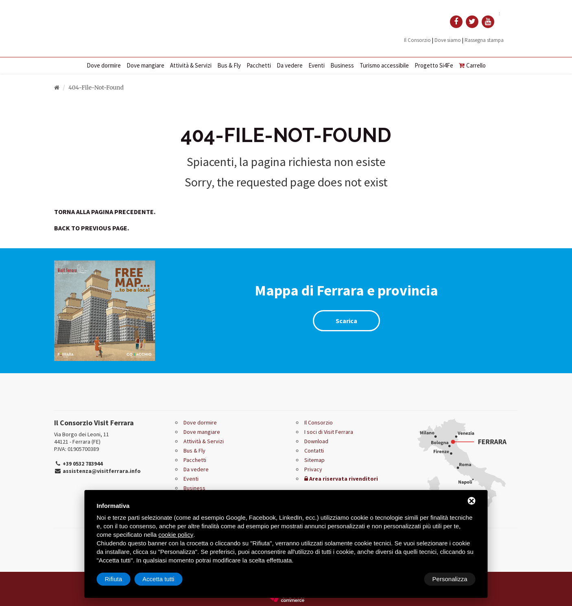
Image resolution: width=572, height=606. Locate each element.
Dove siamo (447, 40)
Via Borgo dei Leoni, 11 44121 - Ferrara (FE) (81, 438)
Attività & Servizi (191, 65)
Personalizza (122, 578)
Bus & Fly (229, 65)
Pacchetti (259, 65)
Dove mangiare (145, 65)
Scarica (346, 321)
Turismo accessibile (384, 65)
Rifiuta (406, 578)
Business (342, 65)
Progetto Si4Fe (434, 65)
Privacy (313, 469)
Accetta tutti (451, 578)
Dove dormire (104, 65)
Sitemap (314, 460)
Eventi (316, 65)
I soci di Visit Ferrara (328, 431)
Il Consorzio (417, 40)
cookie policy (175, 534)
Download (316, 441)
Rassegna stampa (484, 40)
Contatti (314, 450)
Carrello (472, 65)
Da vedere (290, 65)
